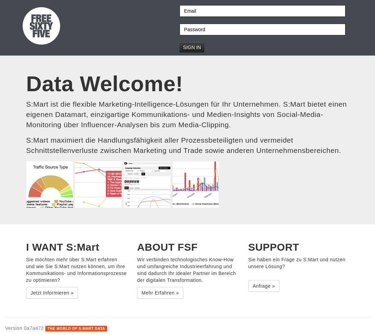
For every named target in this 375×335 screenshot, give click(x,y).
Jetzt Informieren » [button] (52, 293)
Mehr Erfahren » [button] (160, 293)
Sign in (192, 47)
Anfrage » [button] (264, 286)
